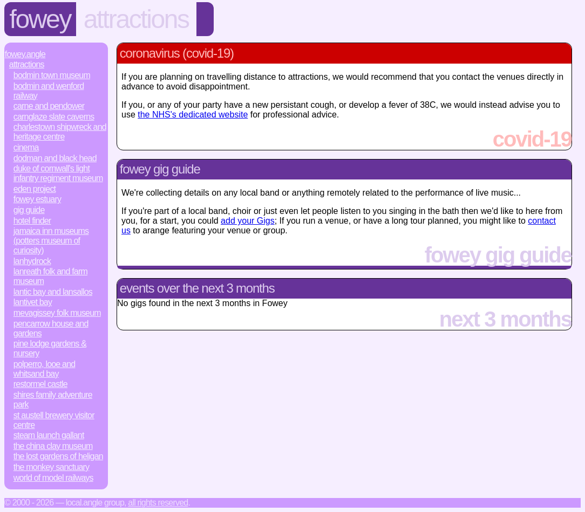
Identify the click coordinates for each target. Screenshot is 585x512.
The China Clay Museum (53, 446)
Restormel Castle (40, 384)
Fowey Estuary (37, 199)
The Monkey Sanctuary (51, 467)
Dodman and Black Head (55, 158)
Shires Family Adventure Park (52, 399)
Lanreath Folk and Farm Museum (50, 276)
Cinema (26, 147)
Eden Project (34, 188)
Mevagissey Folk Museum (57, 312)
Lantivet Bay (32, 302)
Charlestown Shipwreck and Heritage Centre (59, 131)
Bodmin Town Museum (51, 75)
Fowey (40, 19)
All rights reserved (158, 502)
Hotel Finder (32, 220)
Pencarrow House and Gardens (51, 328)
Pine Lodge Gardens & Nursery (49, 348)
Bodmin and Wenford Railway (48, 90)
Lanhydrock (32, 261)
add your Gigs (248, 220)
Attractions (136, 19)
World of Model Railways (53, 477)
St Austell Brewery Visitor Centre (53, 420)
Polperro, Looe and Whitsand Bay (44, 368)
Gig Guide (29, 210)
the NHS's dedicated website (193, 114)
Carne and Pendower (48, 105)
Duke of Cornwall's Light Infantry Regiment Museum (58, 173)
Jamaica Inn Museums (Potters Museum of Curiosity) (51, 240)
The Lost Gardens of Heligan (58, 456)
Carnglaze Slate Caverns (53, 116)
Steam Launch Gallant (48, 435)
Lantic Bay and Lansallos (52, 291)
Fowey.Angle (25, 54)
